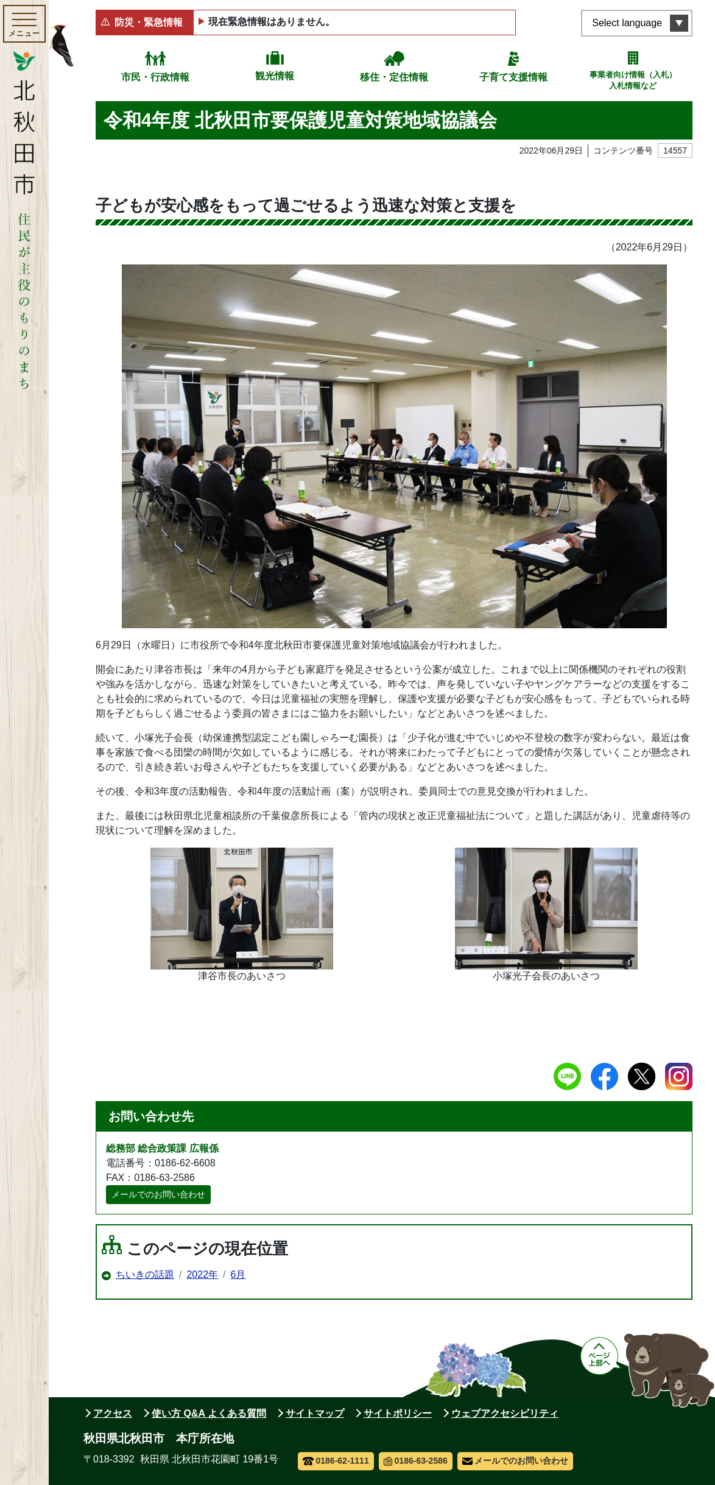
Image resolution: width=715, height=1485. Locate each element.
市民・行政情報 (155, 77)
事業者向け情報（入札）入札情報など (633, 80)
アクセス (112, 1413)
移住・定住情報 (394, 77)
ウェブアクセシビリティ (504, 1413)
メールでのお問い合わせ (158, 1194)
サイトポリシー (398, 1413)
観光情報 (274, 76)
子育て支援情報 (513, 77)
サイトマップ (315, 1413)
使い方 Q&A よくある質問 (209, 1413)
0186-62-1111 (336, 1461)
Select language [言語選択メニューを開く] (627, 23)
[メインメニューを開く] (24, 24)
